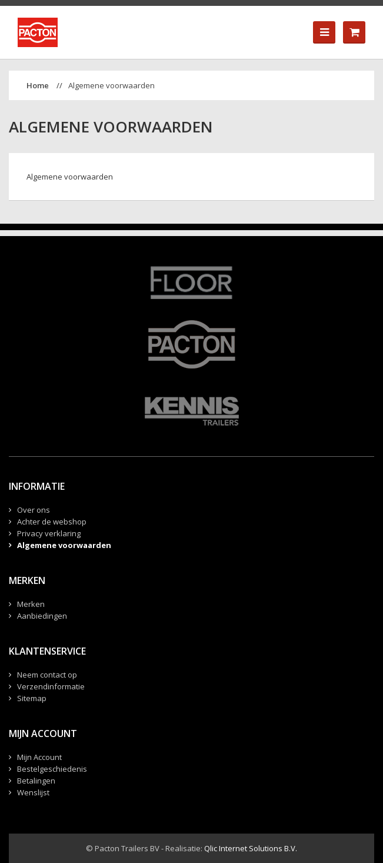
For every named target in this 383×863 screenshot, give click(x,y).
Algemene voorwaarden (111, 85)
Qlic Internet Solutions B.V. (250, 848)
